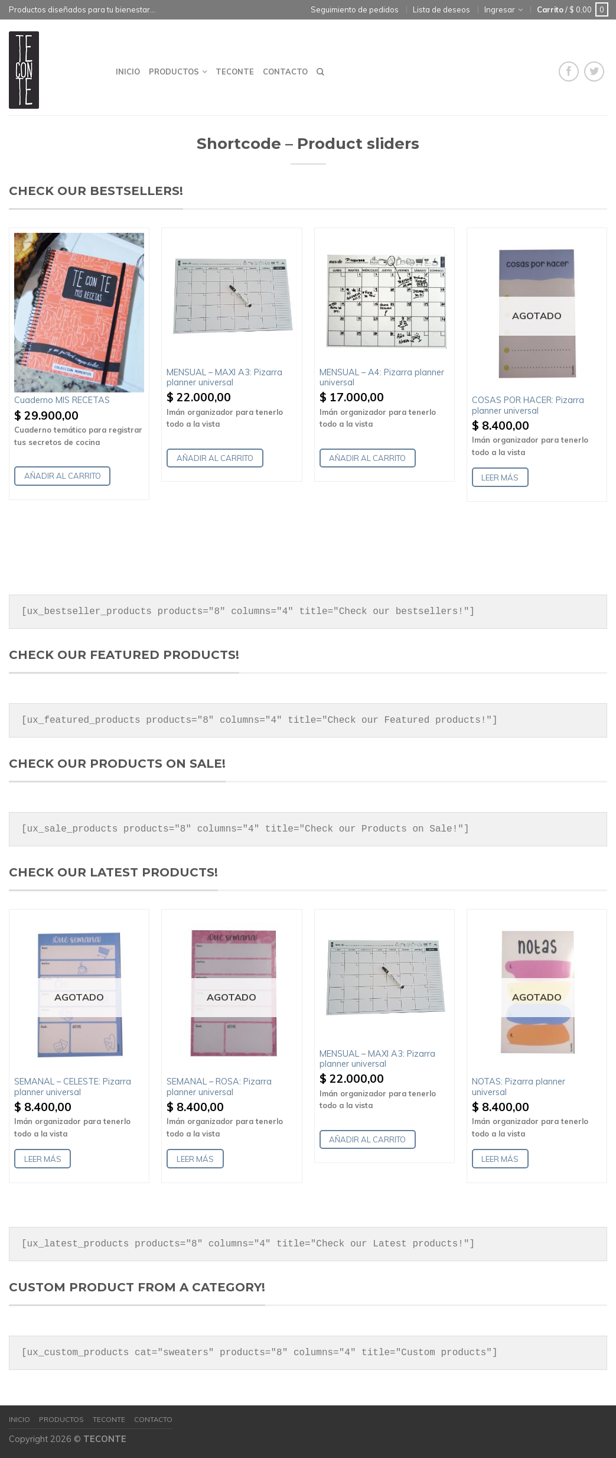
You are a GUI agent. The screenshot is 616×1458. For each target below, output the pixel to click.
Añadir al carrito (62, 475)
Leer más (500, 477)
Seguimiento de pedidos (355, 9)
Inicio (128, 71)
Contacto (285, 71)
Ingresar (499, 9)
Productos (174, 71)
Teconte (235, 71)
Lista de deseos (441, 9)
